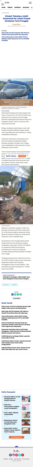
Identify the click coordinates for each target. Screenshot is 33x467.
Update (22, 156)
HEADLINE (6, 284)
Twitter (20, 456)
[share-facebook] (12, 294)
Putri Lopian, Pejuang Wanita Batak (11, 413)
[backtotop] (16, 447)
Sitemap (6, 459)
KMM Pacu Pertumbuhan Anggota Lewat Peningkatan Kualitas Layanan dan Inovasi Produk (11, 406)
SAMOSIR (14, 284)
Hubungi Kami (17, 459)
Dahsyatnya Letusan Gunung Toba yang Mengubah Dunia (10, 422)
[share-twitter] (15, 294)
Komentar (16, 298)
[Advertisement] (16, 59)
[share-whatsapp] (18, 294)
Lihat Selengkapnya (16, 437)
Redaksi (11, 459)
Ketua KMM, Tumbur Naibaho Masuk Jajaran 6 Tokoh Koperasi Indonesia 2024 (12, 430)
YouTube (23, 456)
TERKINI (9, 7)
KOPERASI (17, 7)
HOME (3, 7)
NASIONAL (26, 7)
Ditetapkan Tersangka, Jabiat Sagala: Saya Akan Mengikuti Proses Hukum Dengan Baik (16, 278)
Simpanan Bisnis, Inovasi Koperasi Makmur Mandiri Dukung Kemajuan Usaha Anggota (12, 398)
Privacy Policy (25, 459)
